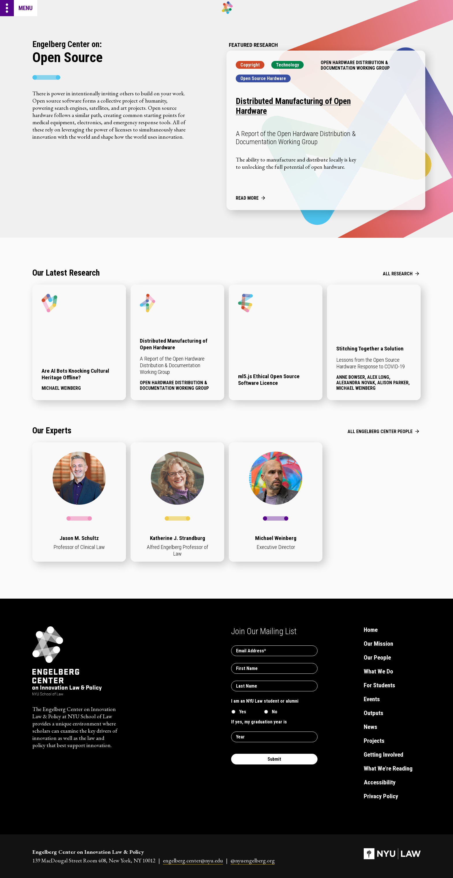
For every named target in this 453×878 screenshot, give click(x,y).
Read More (247, 198)
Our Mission (378, 643)
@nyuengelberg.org (253, 860)
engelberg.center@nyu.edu (193, 860)
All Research (398, 273)
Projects (374, 740)
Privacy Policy (381, 796)
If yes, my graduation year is (259, 722)
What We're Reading (388, 768)
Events (372, 699)
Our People (377, 657)
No (274, 711)
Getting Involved (383, 754)
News (370, 726)
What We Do (378, 671)
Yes (242, 711)
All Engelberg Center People (380, 431)
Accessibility (380, 782)
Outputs (373, 713)
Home (371, 629)
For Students (379, 685)
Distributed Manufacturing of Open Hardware (293, 106)
